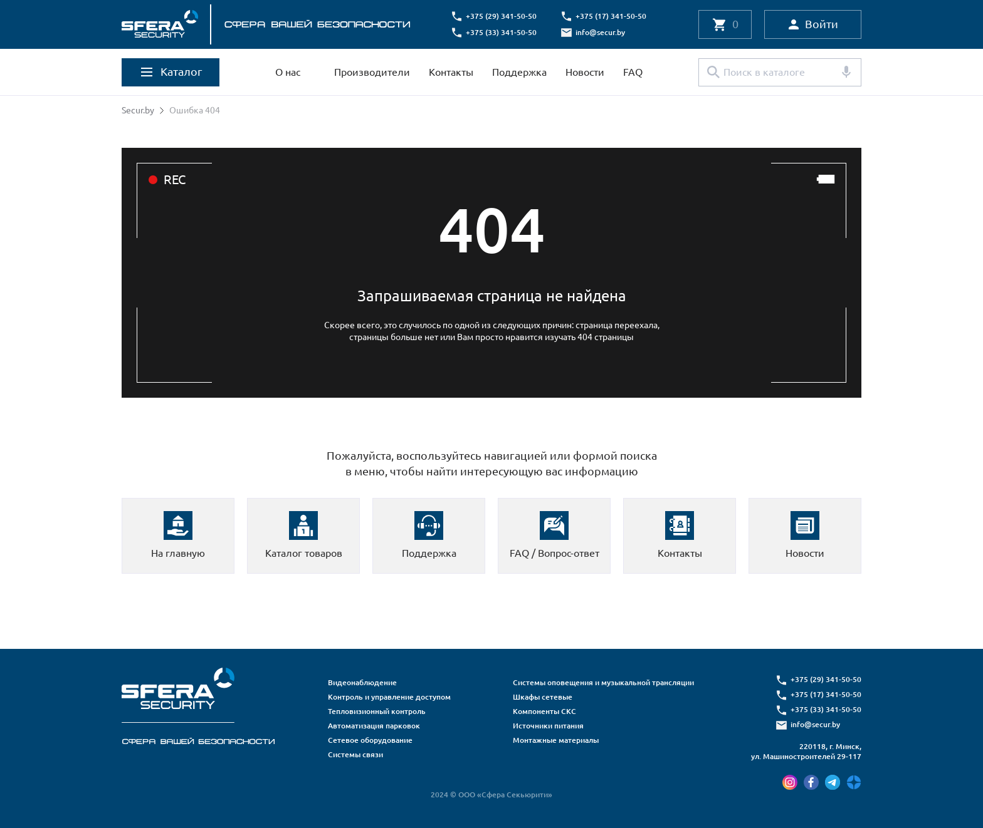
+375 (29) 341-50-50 (501, 16)
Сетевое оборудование (370, 740)
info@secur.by (600, 32)
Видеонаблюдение (362, 682)
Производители (372, 72)
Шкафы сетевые (542, 697)
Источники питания (548, 726)
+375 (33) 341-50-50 (501, 32)
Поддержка (519, 72)
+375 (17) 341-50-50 (611, 16)
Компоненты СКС (544, 711)
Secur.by (138, 110)
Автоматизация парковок (374, 726)
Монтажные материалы (556, 740)
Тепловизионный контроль (377, 711)
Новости (584, 72)
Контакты (451, 72)
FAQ (633, 72)
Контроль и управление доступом (389, 697)
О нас (287, 72)
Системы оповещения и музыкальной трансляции (603, 682)
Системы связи (355, 754)
